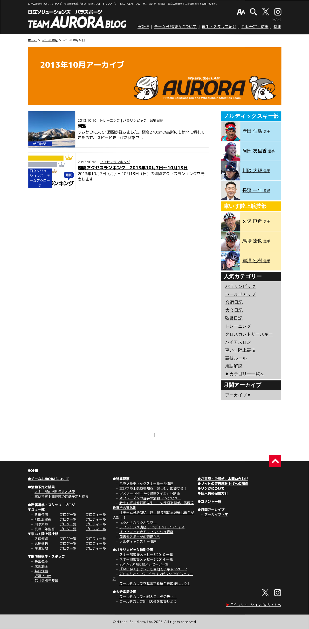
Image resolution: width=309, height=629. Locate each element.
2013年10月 (50, 40)
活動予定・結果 (254, 26)
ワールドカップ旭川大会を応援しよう (148, 601)
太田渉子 (41, 566)
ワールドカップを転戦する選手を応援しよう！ (154, 583)
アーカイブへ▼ (216, 514)
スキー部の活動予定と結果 (54, 491)
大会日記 (234, 310)
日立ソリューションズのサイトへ (253, 604)
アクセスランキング (115, 162)
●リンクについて (211, 488)
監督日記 (233, 318)
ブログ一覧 (68, 514)
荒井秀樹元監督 (46, 580)
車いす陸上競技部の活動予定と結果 (61, 496)
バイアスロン (238, 342)
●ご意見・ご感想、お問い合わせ (223, 478)
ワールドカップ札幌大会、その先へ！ (148, 596)
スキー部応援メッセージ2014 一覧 (146, 559)
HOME (143, 26)
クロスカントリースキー (249, 334)
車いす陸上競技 (240, 350)
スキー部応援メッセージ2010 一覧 (146, 554)
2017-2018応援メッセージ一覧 (144, 564)
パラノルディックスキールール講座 (146, 483)
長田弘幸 (41, 561)
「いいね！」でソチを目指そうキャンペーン (153, 569)
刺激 (82, 126)
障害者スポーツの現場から (139, 536)
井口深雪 (41, 571)
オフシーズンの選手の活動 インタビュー (150, 498)
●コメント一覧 (209, 501)
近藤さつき (42, 575)
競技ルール (236, 358)
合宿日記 (156, 120)
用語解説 (233, 366)
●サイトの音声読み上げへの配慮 (223, 483)
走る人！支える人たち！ (138, 522)
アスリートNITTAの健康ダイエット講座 (149, 493)
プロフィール (96, 514)
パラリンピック (135, 120)
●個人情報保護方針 (213, 493)
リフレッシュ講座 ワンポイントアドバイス (152, 527)
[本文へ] (276, 19)
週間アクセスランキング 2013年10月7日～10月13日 (133, 168)
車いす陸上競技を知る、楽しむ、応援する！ (153, 488)
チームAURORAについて (175, 26)
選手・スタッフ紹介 (219, 26)
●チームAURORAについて (48, 478)
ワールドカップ (240, 294)
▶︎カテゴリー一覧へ (244, 374)
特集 (277, 26)
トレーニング (110, 120)
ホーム (32, 40)
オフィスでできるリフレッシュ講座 (146, 532)
